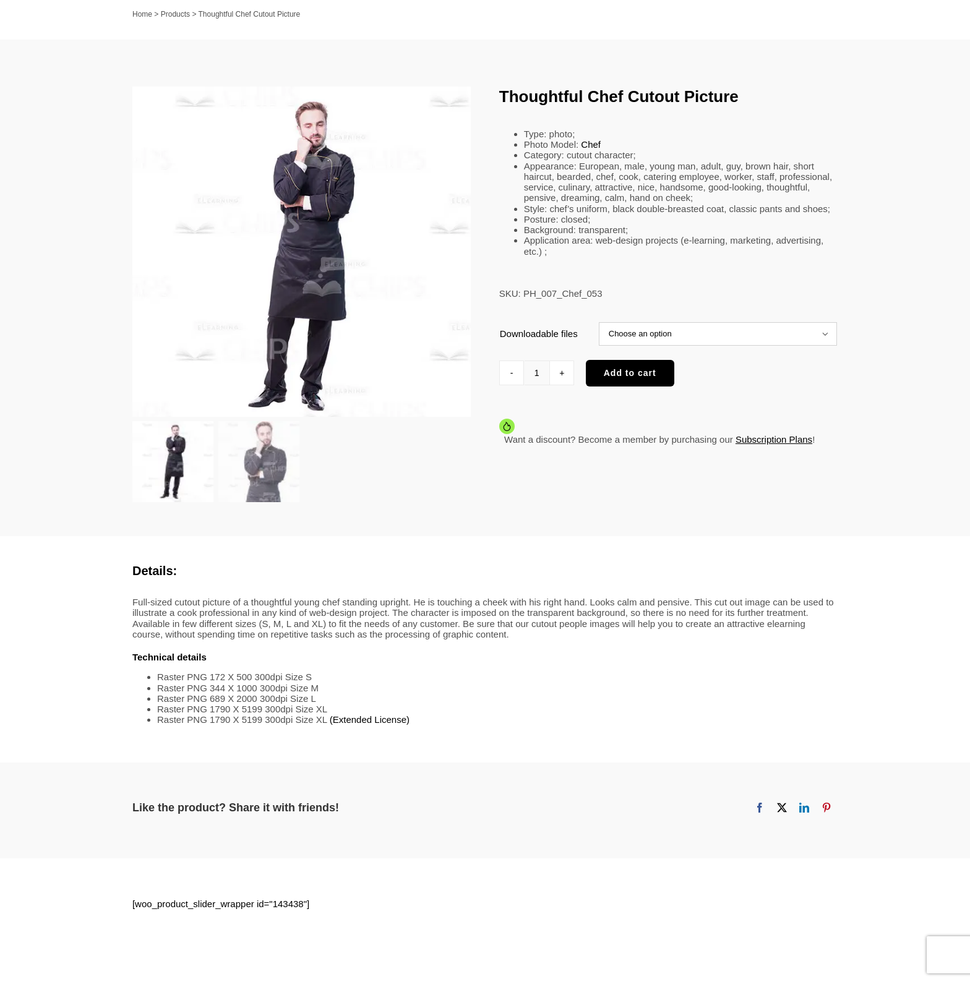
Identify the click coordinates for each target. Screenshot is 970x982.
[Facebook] (760, 816)
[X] (782, 816)
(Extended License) (370, 727)
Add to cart (630, 373)
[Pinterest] (826, 816)
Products (175, 14)
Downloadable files (539, 333)
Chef (591, 144)
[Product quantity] (537, 373)
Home (142, 14)
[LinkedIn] (804, 816)
